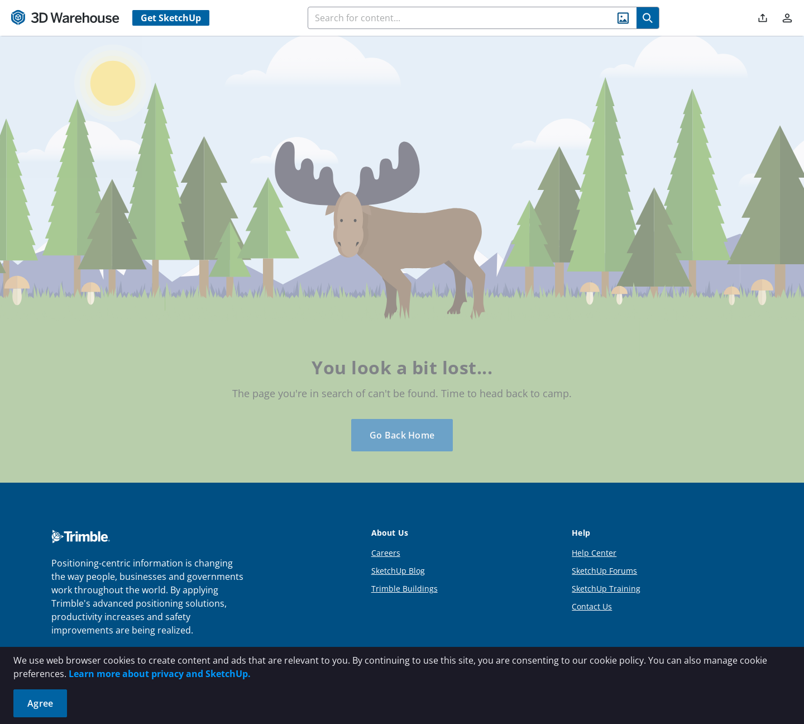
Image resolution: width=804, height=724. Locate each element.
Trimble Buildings (404, 588)
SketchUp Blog (398, 570)
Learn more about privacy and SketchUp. (160, 674)
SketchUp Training (606, 588)
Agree (40, 703)
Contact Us (592, 606)
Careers (385, 552)
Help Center (594, 552)
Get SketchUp (171, 18)
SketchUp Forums (604, 570)
